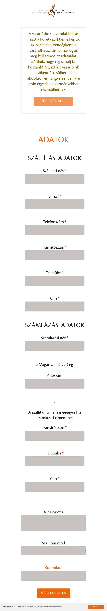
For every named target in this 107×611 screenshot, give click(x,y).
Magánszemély (51, 365)
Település (53, 273)
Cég (70, 365)
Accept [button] (95, 607)
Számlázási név (53, 338)
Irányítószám (53, 247)
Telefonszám (53, 222)
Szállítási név (53, 171)
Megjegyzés (53, 512)
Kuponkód (54, 568)
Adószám (54, 375)
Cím (53, 298)
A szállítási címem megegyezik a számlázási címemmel (54, 415)
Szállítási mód (53, 543)
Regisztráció (54, 101)
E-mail (53, 196)
